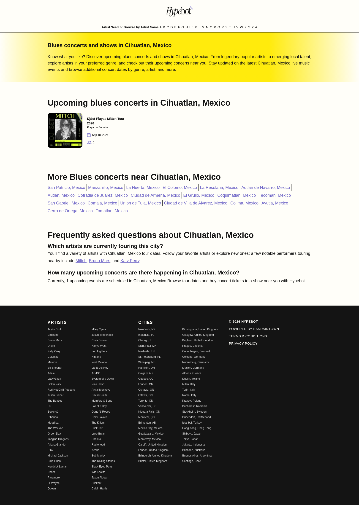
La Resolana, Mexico (219, 187)
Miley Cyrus (99, 329)
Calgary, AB (145, 373)
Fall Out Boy (99, 406)
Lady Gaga (54, 378)
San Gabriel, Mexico (66, 203)
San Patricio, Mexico (66, 187)
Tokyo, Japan (190, 439)
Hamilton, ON (146, 367)
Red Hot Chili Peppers (61, 389)
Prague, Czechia (192, 345)
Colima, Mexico (244, 203)
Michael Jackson (58, 455)
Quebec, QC (146, 378)
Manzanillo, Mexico (105, 187)
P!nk (50, 450)
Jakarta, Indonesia (193, 444)
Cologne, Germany (193, 356)
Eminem (53, 334)
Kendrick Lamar (57, 466)
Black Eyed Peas (102, 466)
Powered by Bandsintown (254, 329)
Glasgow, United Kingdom (198, 334)
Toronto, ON (145, 400)
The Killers (98, 422)
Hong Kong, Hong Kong (196, 428)
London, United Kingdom (153, 450)
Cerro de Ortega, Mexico (70, 211)
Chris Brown (99, 340)
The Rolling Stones (103, 461)
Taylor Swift (55, 329)
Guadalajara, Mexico (150, 433)
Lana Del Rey (100, 367)
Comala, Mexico (102, 203)
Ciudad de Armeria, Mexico (155, 195)
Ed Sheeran (55, 367)
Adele (51, 373)
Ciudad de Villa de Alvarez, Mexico (195, 203)
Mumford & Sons (102, 400)
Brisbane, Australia (193, 450)
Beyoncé (53, 411)
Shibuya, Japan (191, 433)
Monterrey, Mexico (149, 439)
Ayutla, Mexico (274, 203)
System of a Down (103, 378)
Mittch (81, 260)
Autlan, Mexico (61, 195)
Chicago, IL (145, 340)
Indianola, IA (146, 334)
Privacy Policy (243, 343)
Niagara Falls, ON (149, 411)
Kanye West (99, 345)
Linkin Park (54, 384)
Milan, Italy (188, 384)
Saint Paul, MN (147, 345)
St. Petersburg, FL (149, 356)
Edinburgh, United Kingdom (155, 455)
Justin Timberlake (102, 334)
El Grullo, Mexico (198, 195)
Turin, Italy (188, 389)
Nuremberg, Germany (195, 362)
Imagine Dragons (58, 439)
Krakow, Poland (191, 400)
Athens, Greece (191, 373)
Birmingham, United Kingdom (200, 329)
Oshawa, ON (146, 389)
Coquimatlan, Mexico (236, 195)
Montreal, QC (146, 417)
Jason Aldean (100, 477)
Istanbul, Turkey (192, 422)
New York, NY (146, 329)
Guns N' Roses (101, 411)
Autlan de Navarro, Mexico (265, 187)
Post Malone (99, 362)
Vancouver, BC (147, 406)
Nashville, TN (146, 351)
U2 (49, 406)
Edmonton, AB (147, 422)
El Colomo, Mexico (180, 187)
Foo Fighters (99, 351)
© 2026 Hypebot (243, 321)
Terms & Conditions (248, 336)
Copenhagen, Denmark (196, 351)
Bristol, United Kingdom (152, 461)
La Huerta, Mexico (143, 187)
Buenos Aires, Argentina (197, 455)
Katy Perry (129, 260)
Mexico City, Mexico (150, 428)
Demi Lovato (99, 417)
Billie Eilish (54, 461)
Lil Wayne (54, 483)
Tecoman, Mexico (275, 195)
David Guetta (100, 395)
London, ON (145, 384)
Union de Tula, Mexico (140, 203)
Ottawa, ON (145, 395)
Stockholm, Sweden (194, 411)
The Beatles (55, 400)
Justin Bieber (55, 395)
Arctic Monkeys (101, 389)
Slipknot (96, 483)
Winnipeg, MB (146, 362)
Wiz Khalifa (98, 472)
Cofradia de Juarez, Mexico (103, 195)
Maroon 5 (53, 362)
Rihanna (53, 417)
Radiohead (98, 444)
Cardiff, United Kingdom (152, 444)
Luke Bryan (99, 433)
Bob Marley (99, 455)
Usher (51, 472)
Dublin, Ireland (191, 378)
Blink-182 (97, 428)
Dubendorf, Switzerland (196, 417)
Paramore (54, 477)
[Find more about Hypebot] (179, 11)
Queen (52, 488)
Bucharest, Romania (194, 406)
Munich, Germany (193, 367)
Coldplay (53, 356)
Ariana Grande (56, 444)
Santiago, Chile (191, 461)
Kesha (95, 450)
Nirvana (96, 356)
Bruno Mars (99, 260)
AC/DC (96, 373)
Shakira (96, 439)
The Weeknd (55, 428)
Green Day (54, 433)
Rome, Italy (189, 395)
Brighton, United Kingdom (198, 340)
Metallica (53, 422)
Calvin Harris (99, 488)
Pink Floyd (98, 384)
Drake (51, 345)
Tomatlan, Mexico (112, 211)
